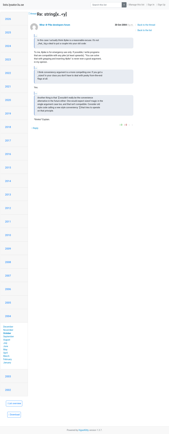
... (36, 35)
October (7, 333)
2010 (8, 235)
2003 (8, 376)
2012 (8, 208)
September (8, 336)
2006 (8, 289)
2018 (8, 127)
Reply (35, 128)
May (5, 349)
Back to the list (143, 30)
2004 (8, 316)
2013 (8, 194)
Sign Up (161, 4)
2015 (8, 167)
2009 (8, 248)
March (6, 356)
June (5, 346)
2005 (8, 302)
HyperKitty (84, 430)
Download (14, 414)
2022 (8, 73)
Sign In (150, 4)
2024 (8, 46)
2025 (8, 32)
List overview (14, 403)
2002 (8, 389)
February (7, 359)
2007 (8, 275)
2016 (8, 154)
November (8, 330)
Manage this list (136, 4)
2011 (8, 221)
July (5, 343)
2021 (8, 86)
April (5, 353)
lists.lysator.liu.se (13, 4)
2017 (8, 140)
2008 (8, 262)
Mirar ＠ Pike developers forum (55, 25)
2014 (8, 181)
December (8, 326)
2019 (8, 113)
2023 (8, 59)
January (7, 362)
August (6, 340)
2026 (8, 18)
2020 (8, 100)
